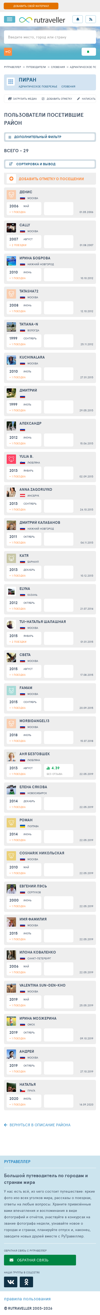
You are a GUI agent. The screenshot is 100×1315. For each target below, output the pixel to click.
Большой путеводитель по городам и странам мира (46, 1178)
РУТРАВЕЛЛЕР (17, 1162)
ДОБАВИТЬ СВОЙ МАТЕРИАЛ (31, 6)
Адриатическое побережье (38, 86)
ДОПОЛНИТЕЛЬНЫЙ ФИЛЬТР (37, 136)
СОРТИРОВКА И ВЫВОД (35, 164)
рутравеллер (12, 67)
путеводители (36, 67)
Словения (58, 67)
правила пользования (27, 1298)
